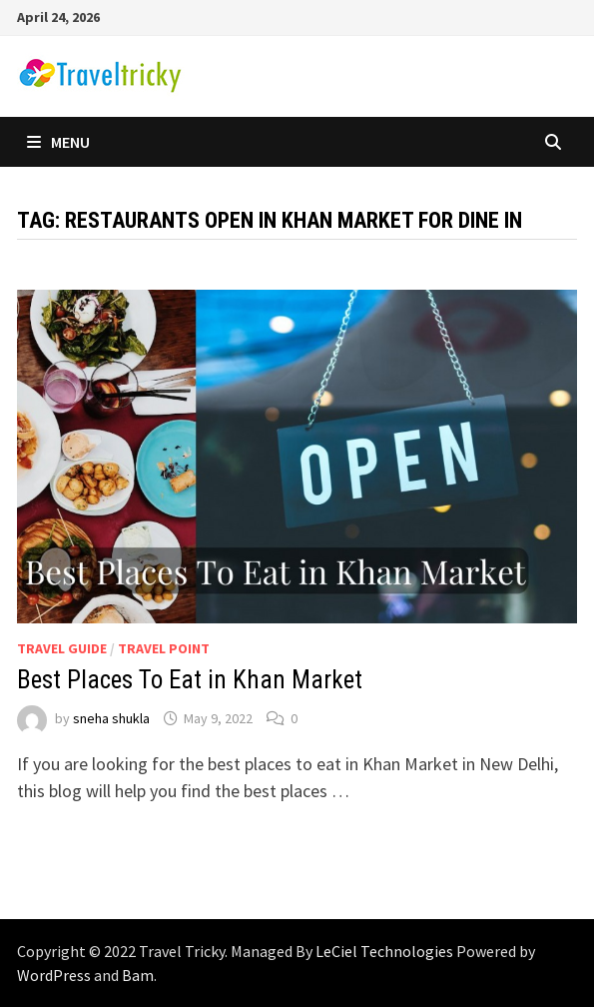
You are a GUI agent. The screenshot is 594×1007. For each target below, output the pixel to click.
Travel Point (164, 648)
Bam (138, 975)
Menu (58, 142)
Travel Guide (62, 648)
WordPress (54, 975)
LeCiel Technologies (385, 951)
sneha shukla (111, 718)
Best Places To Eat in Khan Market (189, 679)
